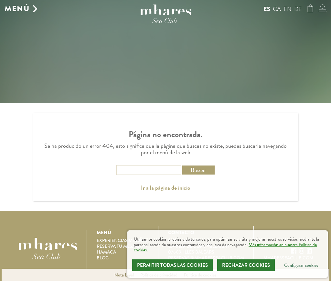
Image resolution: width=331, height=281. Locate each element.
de (298, 9)
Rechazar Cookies (246, 265)
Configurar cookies (301, 265)
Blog (103, 258)
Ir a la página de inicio (165, 188)
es (266, 9)
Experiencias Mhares (122, 240)
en (287, 9)
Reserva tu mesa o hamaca (118, 249)
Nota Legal (124, 275)
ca (277, 9)
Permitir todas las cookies (172, 265)
